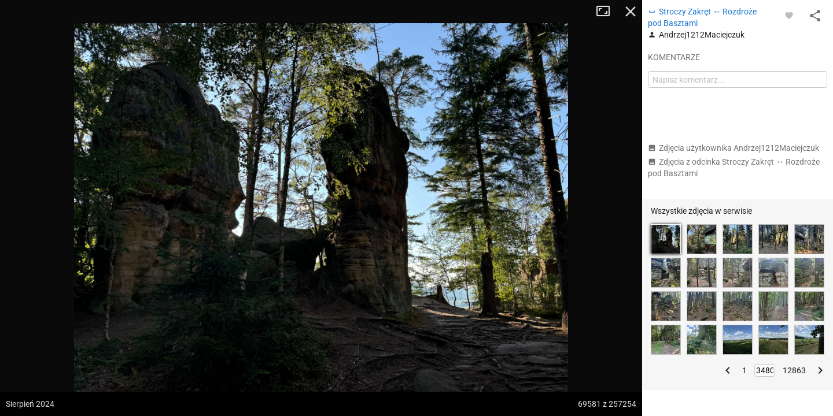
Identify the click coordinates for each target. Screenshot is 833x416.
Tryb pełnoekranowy (607, 11)
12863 (794, 370)
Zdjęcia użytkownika (733, 148)
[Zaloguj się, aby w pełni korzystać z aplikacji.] (789, 15)
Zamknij (630, 11)
